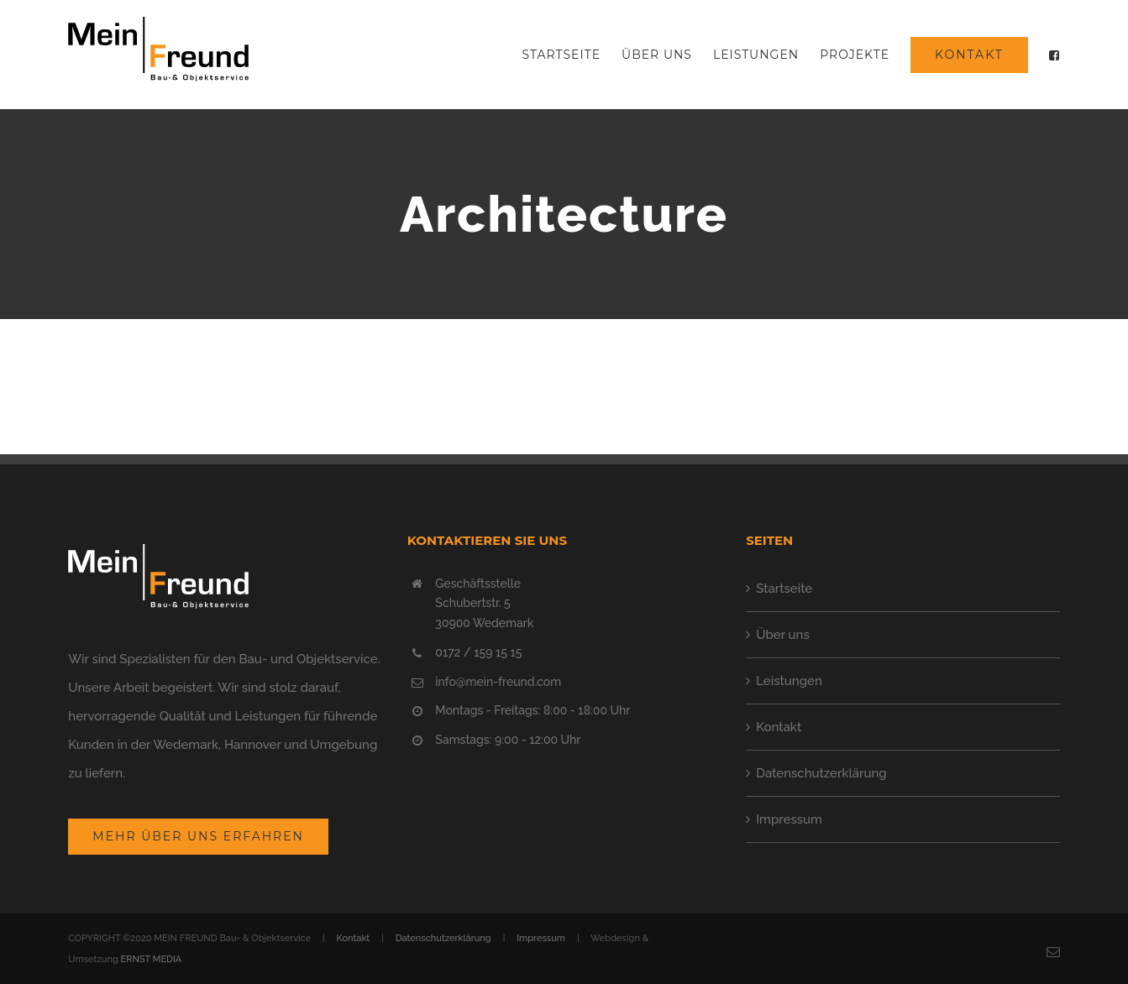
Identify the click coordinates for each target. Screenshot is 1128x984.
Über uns (783, 634)
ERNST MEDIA (151, 959)
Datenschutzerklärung (821, 773)
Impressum (789, 819)
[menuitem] (572, 54)
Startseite (784, 588)
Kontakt (778, 727)
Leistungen (789, 680)
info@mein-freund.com (498, 681)
